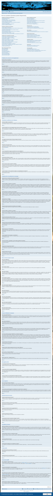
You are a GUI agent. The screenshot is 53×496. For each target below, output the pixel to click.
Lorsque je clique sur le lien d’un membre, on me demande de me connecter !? (13, 33)
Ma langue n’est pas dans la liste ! (6, 30)
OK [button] (47, 494)
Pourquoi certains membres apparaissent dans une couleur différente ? (36, 22)
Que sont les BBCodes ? (5, 48)
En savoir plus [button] (30, 494)
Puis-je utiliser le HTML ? (5, 49)
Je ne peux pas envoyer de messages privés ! (33, 26)
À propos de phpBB (28, 463)
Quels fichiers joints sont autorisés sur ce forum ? (33, 45)
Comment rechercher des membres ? (31, 36)
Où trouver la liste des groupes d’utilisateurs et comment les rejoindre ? (36, 20)
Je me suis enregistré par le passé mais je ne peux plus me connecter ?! (11, 22)
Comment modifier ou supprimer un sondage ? (8, 40)
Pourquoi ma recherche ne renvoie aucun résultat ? (33, 35)
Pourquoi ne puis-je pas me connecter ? (7, 21)
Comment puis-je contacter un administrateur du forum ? (34, 51)
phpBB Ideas (43, 468)
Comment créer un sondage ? (6, 38)
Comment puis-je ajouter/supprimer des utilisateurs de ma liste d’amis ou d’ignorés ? (37, 31)
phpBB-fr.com (27, 491)
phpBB (6, 147)
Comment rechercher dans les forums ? (32, 34)
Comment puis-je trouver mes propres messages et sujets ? (34, 37)
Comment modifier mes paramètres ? (6, 27)
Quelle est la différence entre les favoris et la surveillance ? (34, 40)
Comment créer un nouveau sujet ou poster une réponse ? (9, 36)
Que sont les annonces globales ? (6, 51)
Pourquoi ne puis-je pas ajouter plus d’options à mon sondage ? (10, 39)
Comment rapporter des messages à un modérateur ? (9, 43)
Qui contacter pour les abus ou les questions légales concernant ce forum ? (36, 50)
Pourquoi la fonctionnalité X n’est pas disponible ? (33, 49)
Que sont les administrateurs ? (31, 18)
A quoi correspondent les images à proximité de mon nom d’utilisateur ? (11, 31)
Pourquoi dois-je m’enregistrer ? (6, 18)
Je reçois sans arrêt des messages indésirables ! (33, 27)
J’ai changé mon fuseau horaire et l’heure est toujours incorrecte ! (10, 29)
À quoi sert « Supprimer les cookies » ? (7, 24)
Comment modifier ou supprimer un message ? (8, 37)
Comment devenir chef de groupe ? (31, 21)
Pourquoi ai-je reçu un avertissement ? (7, 42)
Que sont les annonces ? (5, 52)
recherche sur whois (5, 474)
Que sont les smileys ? (5, 50)
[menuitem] (7, 11)
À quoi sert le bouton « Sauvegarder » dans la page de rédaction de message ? (12, 44)
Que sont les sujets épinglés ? (6, 53)
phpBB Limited (24, 462)
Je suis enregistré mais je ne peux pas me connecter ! (9, 20)
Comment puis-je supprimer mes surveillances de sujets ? (34, 42)
